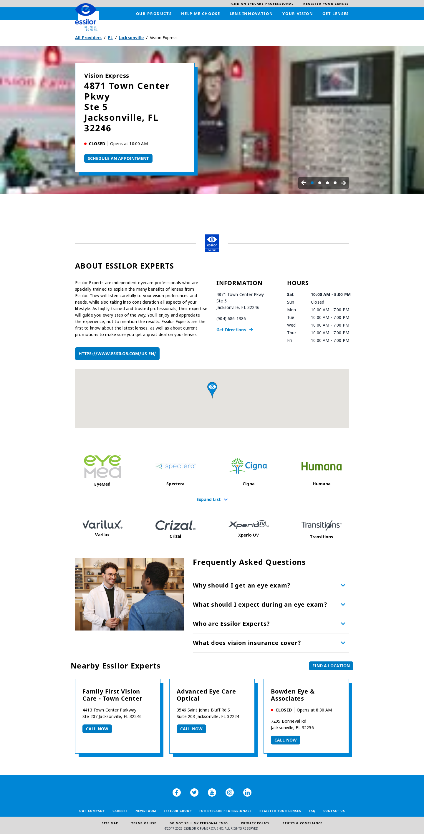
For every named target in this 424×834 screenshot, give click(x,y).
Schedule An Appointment (118, 158)
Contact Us (334, 811)
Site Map (110, 823)
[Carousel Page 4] (335, 182)
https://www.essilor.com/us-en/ (117, 353)
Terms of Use (143, 823)
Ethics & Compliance (302, 823)
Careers (120, 811)
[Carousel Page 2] (319, 182)
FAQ (312, 811)
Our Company (92, 811)
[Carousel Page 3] (327, 182)
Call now (97, 729)
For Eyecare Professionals (225, 811)
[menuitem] (262, 3)
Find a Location (331, 665)
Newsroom (145, 811)
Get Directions (231, 329)
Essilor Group (178, 811)
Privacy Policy (255, 823)
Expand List (208, 499)
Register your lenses (280, 811)
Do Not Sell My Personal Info (199, 823)
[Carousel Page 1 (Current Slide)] (312, 182)
